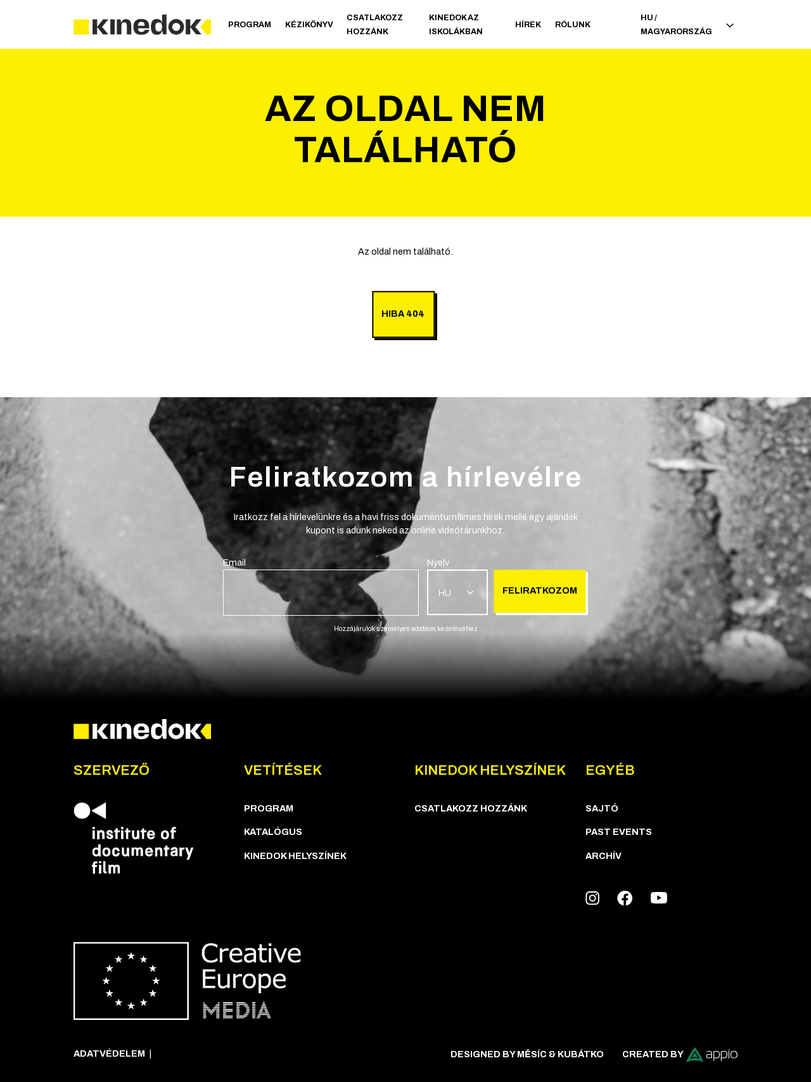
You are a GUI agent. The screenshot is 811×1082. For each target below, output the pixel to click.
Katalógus (273, 832)
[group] (321, 586)
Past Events (618, 832)
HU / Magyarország (687, 24)
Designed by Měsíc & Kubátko (527, 1054)
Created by (680, 1054)
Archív (603, 856)
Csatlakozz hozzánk (375, 24)
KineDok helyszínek (295, 856)
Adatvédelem (109, 1053)
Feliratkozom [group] (539, 590)
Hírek (528, 24)
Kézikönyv (309, 24)
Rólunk (573, 24)
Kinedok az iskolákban (456, 24)
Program (249, 24)
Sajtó (601, 808)
